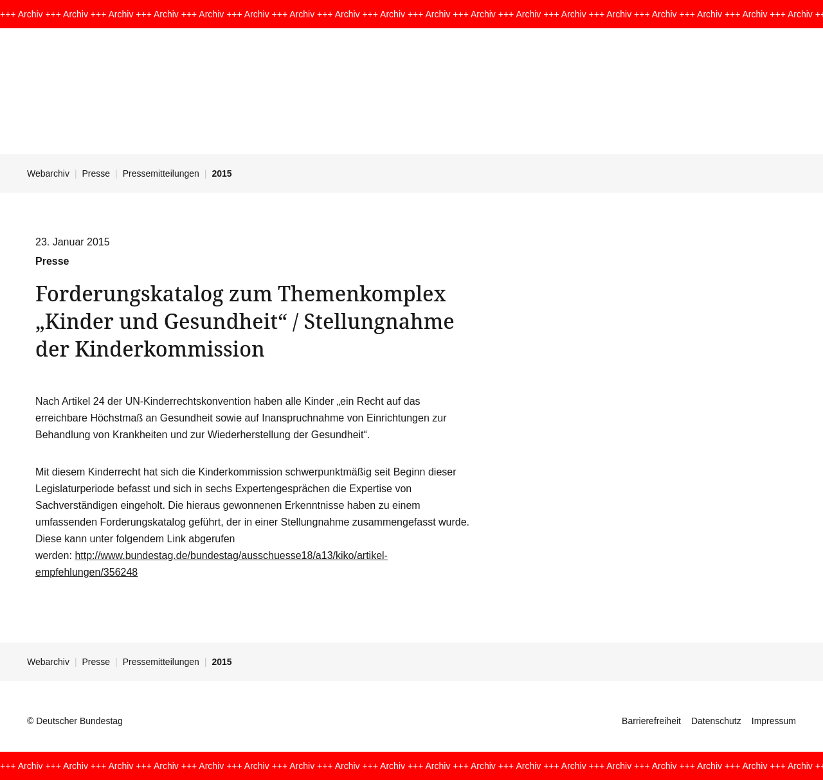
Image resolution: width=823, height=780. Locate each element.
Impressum (774, 721)
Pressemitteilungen (161, 173)
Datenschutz (716, 721)
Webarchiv (48, 173)
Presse (96, 173)
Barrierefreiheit (651, 721)
